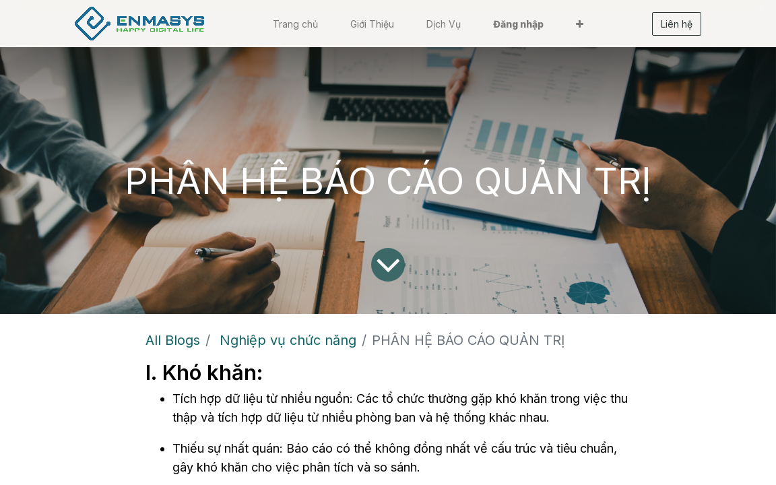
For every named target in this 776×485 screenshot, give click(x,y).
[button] (580, 23)
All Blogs (173, 340)
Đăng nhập (518, 24)
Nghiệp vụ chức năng (288, 340)
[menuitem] (295, 23)
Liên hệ (676, 24)
